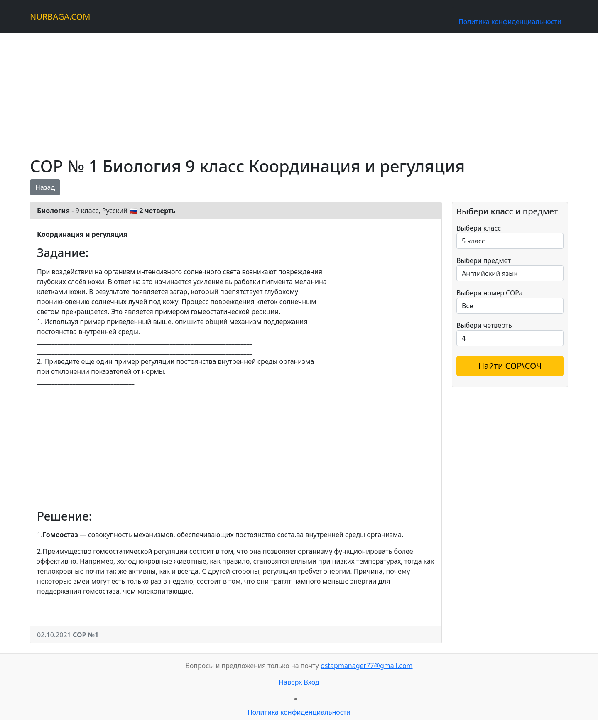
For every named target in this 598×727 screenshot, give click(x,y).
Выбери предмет (483, 260)
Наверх (290, 682)
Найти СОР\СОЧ (510, 365)
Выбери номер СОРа (489, 292)
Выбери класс (478, 228)
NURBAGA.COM (60, 16)
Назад (45, 187)
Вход (311, 682)
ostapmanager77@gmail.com (367, 665)
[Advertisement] (279, 91)
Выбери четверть (484, 325)
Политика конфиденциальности (509, 21)
